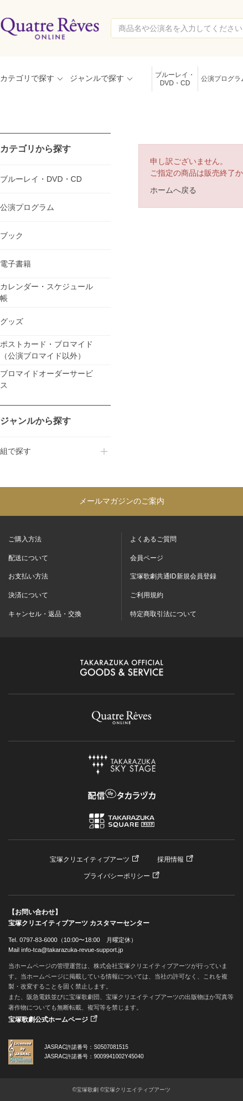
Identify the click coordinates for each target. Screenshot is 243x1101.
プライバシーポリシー (117, 876)
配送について (28, 558)
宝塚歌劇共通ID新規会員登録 (173, 576)
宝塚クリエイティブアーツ (90, 859)
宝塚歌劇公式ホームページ (48, 1019)
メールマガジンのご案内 (121, 500)
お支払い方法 (28, 576)
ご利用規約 (146, 595)
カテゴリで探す (27, 78)
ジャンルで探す (97, 78)
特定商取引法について (163, 614)
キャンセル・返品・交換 (44, 614)
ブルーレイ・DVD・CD (175, 79)
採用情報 (170, 859)
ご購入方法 (25, 539)
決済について (28, 595)
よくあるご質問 (153, 539)
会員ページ (146, 558)
